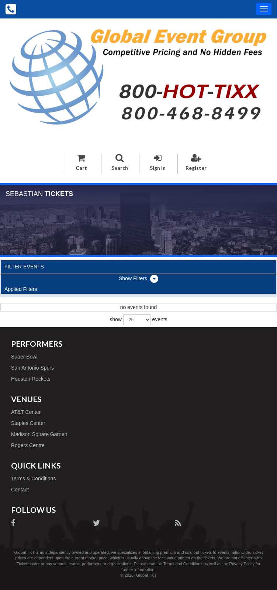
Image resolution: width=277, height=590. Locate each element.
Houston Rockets (31, 379)
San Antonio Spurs (32, 368)
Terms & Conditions (33, 478)
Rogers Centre (28, 445)
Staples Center (28, 423)
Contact (20, 490)
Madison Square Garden (39, 434)
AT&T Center (26, 412)
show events (138, 319)
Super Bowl (24, 357)
